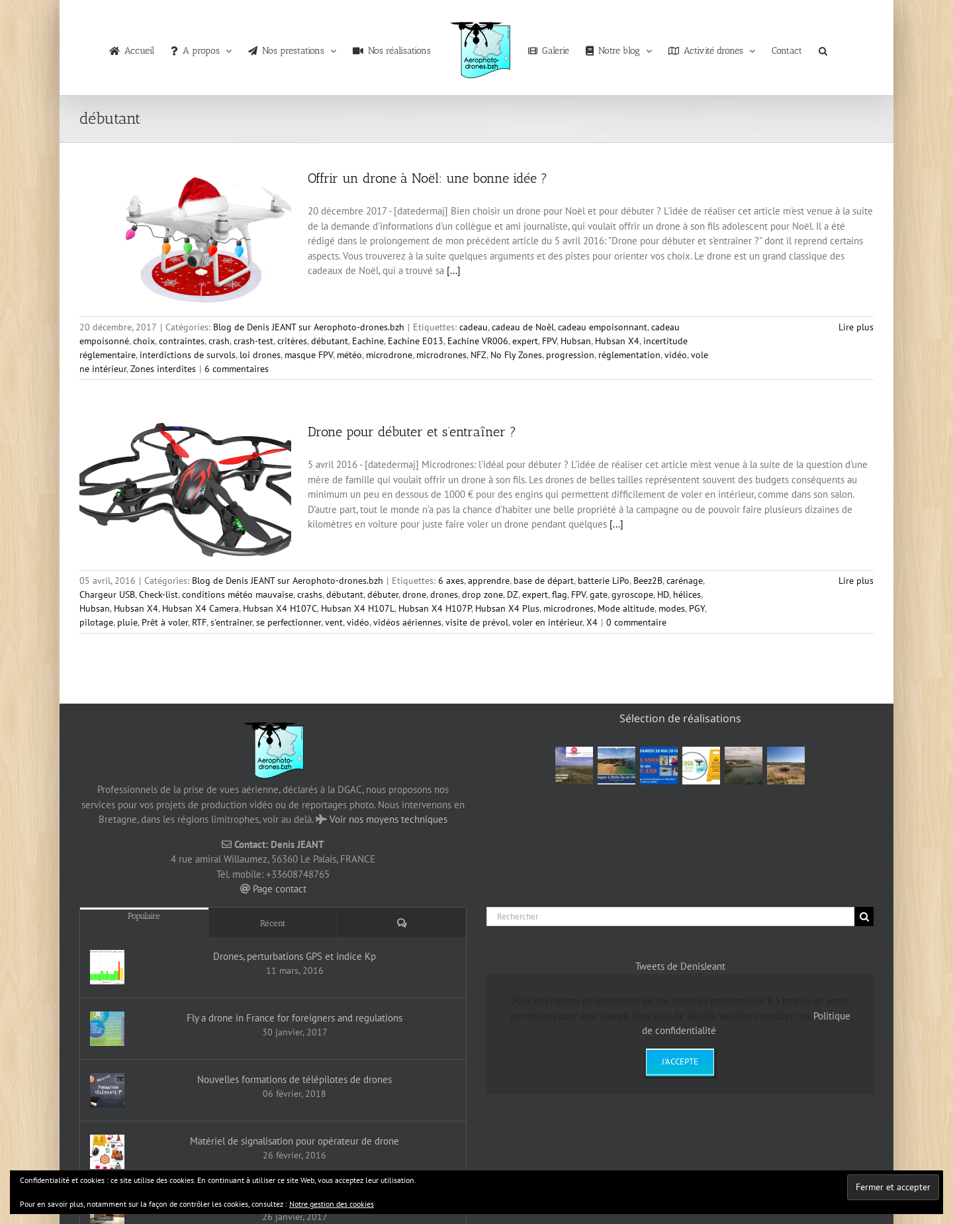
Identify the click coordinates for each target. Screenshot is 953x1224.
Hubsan (576, 341)
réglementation (629, 355)
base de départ (544, 581)
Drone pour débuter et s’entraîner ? (412, 432)
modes (671, 608)
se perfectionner (288, 622)
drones (444, 594)
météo (349, 355)
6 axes (451, 581)
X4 (592, 622)
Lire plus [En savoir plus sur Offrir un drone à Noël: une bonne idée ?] (856, 327)
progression (570, 355)
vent (334, 622)
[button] (823, 47)
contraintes (181, 341)
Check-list (158, 594)
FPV (549, 341)
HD (663, 594)
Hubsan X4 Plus (507, 608)
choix (144, 341)
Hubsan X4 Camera (200, 608)
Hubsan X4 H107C (280, 608)
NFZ (478, 355)
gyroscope (632, 594)
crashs (309, 594)
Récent (273, 923)
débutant (329, 341)
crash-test (253, 341)
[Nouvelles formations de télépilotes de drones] (107, 1090)
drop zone (482, 594)
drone (414, 594)
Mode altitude (626, 608)
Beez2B (647, 581)
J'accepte (680, 1061)
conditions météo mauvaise (237, 594)
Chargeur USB (107, 594)
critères (292, 341)
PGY (697, 608)
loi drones (260, 355)
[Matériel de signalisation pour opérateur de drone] (107, 1152)
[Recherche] (864, 916)
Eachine (368, 341)
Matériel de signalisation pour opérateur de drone (294, 1141)
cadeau (473, 327)
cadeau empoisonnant (602, 327)
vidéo (675, 355)
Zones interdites (163, 369)
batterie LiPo (603, 581)
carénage (684, 581)
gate (599, 594)
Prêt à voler (165, 622)
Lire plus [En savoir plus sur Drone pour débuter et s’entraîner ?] (856, 581)
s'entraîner (231, 622)
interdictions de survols (188, 355)
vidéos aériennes (407, 622)
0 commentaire (636, 622)
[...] (454, 270)
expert (525, 341)
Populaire (144, 916)
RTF (199, 622)
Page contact (279, 888)
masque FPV (309, 355)
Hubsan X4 (617, 341)
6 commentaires (236, 369)
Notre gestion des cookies (331, 1204)
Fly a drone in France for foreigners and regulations (294, 1018)
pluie (127, 622)
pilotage (96, 622)
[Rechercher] (670, 916)
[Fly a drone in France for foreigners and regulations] (107, 1029)
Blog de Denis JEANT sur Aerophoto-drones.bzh (308, 327)
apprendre (489, 581)
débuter (382, 594)
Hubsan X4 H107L (357, 608)
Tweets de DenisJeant (680, 966)
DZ (512, 594)
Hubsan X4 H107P (434, 608)
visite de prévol (476, 622)
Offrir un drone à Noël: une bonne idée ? (427, 178)
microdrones (441, 355)
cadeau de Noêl (523, 327)
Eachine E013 (415, 341)
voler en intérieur (547, 622)
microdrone (389, 355)
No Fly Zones (516, 355)
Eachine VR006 (477, 341)
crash (219, 341)
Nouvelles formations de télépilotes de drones (294, 1079)
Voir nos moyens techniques (388, 819)
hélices (687, 594)
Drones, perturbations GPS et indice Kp (294, 956)
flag (559, 594)
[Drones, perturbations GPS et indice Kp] (107, 967)
